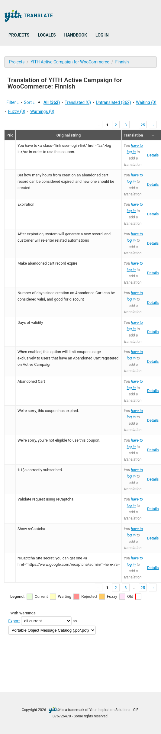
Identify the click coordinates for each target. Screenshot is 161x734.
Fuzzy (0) (16, 111)
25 (143, 125)
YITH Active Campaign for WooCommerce (70, 62)
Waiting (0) (146, 102)
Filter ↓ (12, 102)
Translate (28, 16)
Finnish (122, 62)
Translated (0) (78, 102)
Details (153, 155)
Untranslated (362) (113, 102)
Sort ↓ (29, 102)
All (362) (51, 102)
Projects (18, 35)
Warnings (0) (42, 111)
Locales (47, 35)
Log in (102, 35)
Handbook (75, 35)
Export (14, 621)
